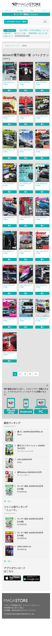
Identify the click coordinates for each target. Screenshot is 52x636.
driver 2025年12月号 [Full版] (42, 117)
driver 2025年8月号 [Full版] (9, 184)
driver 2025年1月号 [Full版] (25, 252)
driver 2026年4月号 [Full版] (25, 83)
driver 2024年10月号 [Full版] (26, 286)
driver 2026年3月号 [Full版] (41, 83)
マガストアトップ (12, 46)
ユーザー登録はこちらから (26, 14)
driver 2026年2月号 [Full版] (9, 117)
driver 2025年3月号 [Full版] (41, 218)
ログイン (8, 11)
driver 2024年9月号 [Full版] (41, 286)
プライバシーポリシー (30, 605)
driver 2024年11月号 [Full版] (9, 286)
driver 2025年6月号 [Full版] (41, 184)
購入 (9, 90)
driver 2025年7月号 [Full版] (25, 184)
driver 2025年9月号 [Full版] (41, 150)
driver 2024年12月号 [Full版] (42, 252)
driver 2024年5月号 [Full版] (9, 353)
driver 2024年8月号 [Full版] (9, 319)
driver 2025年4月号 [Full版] (25, 218)
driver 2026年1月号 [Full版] (25, 117)
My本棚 (20, 11)
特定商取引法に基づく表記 (13, 608)
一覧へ (8, 501)
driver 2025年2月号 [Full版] (9, 252)
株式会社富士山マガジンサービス (23, 610)
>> (35, 374)
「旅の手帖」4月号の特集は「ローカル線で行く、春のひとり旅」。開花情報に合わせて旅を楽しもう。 (25, 33)
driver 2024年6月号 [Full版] (41, 319)
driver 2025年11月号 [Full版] (9, 150)
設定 (32, 11)
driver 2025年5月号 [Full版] (9, 218)
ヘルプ (44, 11)
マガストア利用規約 (11, 605)
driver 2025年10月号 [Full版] (26, 150)
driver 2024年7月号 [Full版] (25, 319)
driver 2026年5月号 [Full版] (9, 83)
